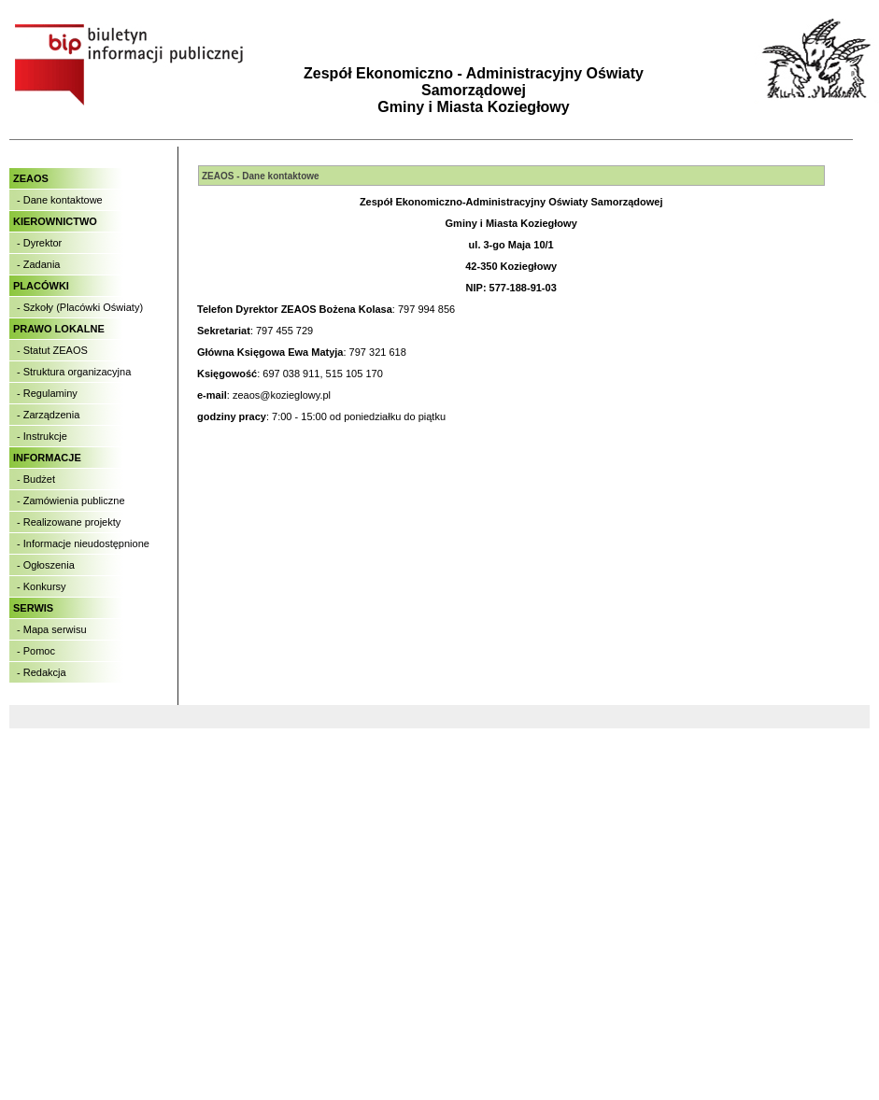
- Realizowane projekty (69, 522)
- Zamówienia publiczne (71, 500)
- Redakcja (41, 672)
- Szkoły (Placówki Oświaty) (80, 307)
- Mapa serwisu (52, 629)
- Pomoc (36, 650)
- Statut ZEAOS (52, 350)
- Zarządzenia (48, 414)
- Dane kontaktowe (60, 199)
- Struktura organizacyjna (74, 371)
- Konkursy (41, 586)
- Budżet (36, 479)
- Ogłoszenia (46, 565)
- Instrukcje (42, 436)
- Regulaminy (47, 393)
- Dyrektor (39, 242)
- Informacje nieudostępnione (83, 543)
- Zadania (38, 264)
